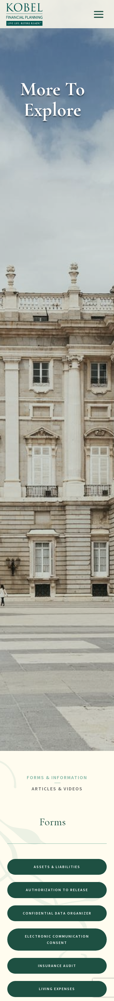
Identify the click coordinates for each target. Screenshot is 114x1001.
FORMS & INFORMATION (57, 777)
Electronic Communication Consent (57, 939)
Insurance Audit (57, 965)
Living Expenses (57, 988)
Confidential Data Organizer (57, 913)
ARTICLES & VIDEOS (57, 789)
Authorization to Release (57, 889)
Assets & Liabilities (57, 866)
